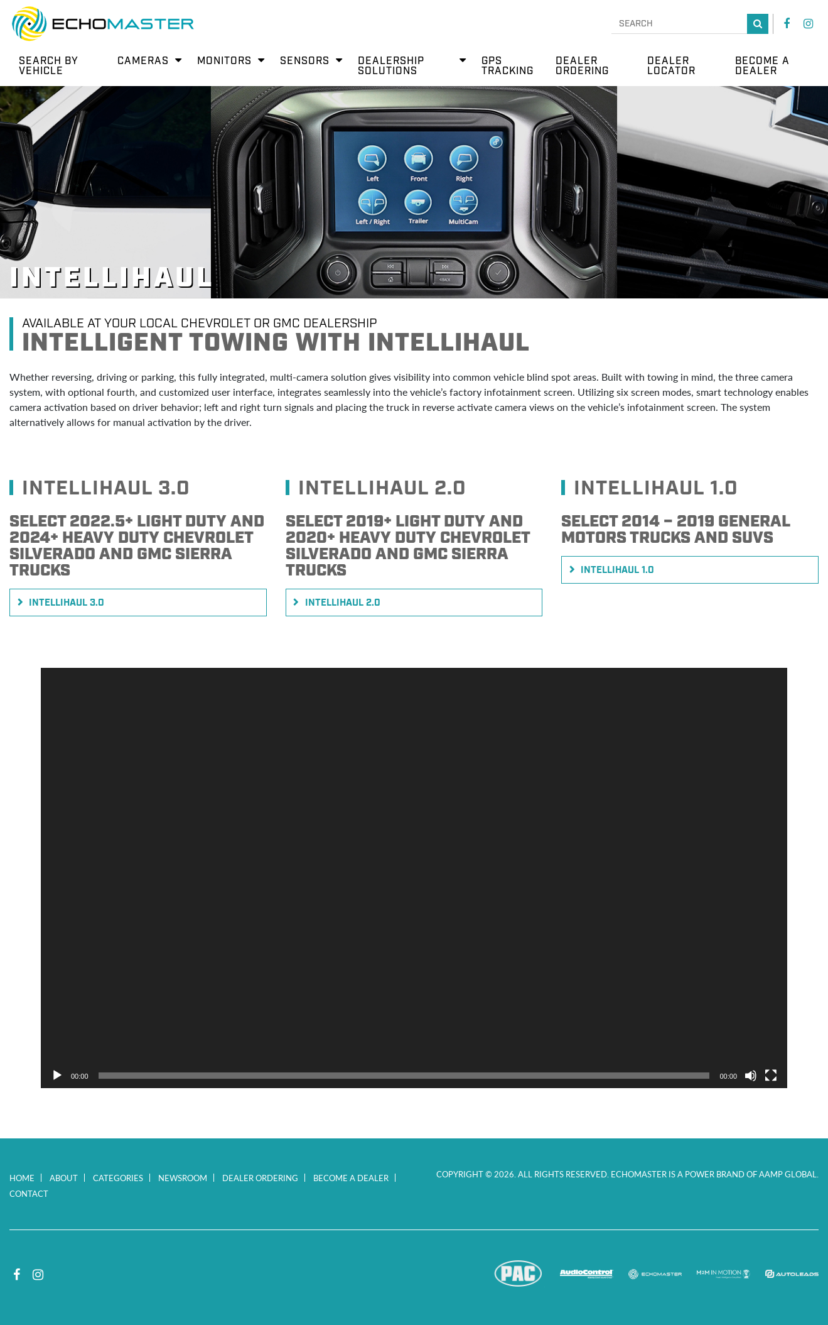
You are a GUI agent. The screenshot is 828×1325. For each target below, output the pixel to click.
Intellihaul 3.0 (66, 603)
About (64, 1178)
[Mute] (751, 1075)
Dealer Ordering (260, 1178)
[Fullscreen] (771, 1075)
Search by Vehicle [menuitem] (48, 66)
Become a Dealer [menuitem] (762, 66)
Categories (118, 1178)
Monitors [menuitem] (224, 61)
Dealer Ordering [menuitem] (582, 66)
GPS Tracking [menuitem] (507, 66)
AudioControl (586, 1274)
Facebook (786, 24)
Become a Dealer (351, 1178)
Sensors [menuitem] (305, 61)
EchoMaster (655, 1274)
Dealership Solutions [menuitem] (391, 66)
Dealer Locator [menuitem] (671, 66)
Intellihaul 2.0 (342, 603)
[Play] (57, 1075)
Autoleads (792, 1274)
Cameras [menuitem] (143, 61)
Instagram (807, 24)
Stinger (449, 1274)
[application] (414, 878)
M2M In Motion (723, 1274)
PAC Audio (518, 1274)
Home (22, 1178)
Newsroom (182, 1178)
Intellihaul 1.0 (617, 570)
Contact (28, 1193)
